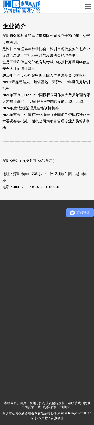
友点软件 (57, 418)
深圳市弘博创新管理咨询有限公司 (26, 413)
